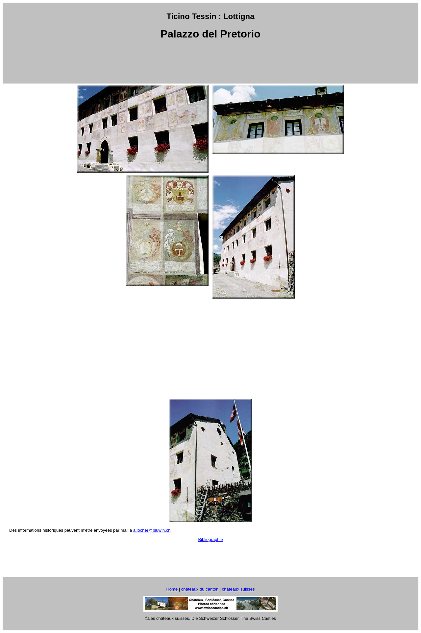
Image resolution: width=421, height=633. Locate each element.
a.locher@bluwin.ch (152, 530)
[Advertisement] (210, 62)
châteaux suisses (238, 589)
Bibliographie (210, 539)
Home (172, 589)
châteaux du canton (199, 589)
